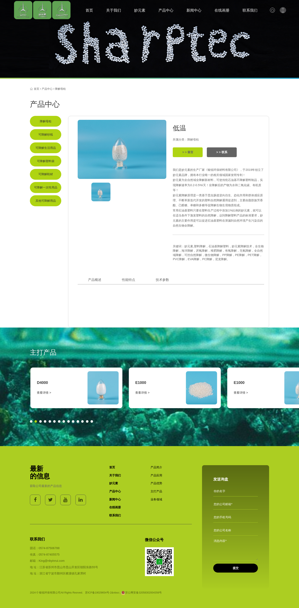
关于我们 (113, 10)
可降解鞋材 (45, 174)
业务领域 (156, 499)
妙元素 (139, 10)
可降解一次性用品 (45, 187)
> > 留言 (187, 152)
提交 (236, 568)
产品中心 (165, 10)
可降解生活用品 (46, 147)
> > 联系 (221, 152)
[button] (31, 421)
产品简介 (156, 467)
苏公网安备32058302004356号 (141, 592)
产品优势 (156, 483)
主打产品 (156, 491)
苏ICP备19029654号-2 (98, 592)
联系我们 (250, 10)
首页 (89, 10)
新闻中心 (193, 10)
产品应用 (156, 475)
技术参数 (162, 280)
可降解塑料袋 (45, 161)
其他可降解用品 (46, 200)
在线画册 (221, 10)
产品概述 (94, 280)
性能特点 (128, 280)
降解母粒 (60, 88)
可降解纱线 (45, 134)
